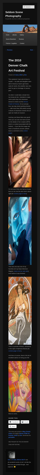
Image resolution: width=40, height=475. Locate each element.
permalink (11, 437)
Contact (22, 43)
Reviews (21, 39)
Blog (24, 431)
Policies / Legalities (11, 43)
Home (7, 35)
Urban (10, 433)
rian (9, 459)
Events (28, 431)
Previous (8, 50)
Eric (25, 75)
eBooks (14, 35)
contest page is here (20, 193)
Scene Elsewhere (11, 39)
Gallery (22, 35)
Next (32, 50)
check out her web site (21, 271)
